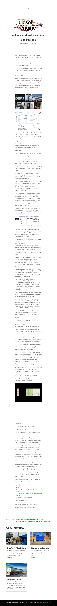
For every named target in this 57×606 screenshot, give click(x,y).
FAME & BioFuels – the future (14, 580)
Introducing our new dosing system (40, 548)
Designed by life (45, 602)
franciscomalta (25, 43)
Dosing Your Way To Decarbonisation (16, 548)
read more (10, 557)
